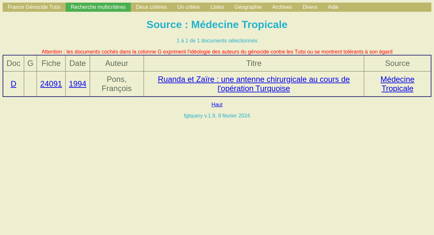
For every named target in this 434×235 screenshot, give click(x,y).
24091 (51, 83)
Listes (217, 7)
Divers (309, 7)
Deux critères (151, 7)
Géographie (248, 7)
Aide (333, 7)
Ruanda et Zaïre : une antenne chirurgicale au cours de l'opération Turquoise (254, 84)
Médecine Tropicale (397, 84)
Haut (217, 104)
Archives (282, 7)
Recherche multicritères (98, 7)
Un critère (188, 7)
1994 (77, 83)
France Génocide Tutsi (34, 7)
